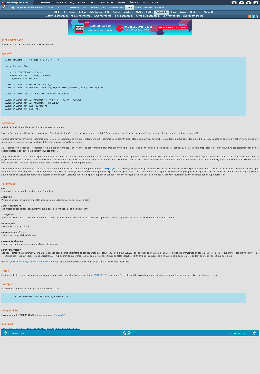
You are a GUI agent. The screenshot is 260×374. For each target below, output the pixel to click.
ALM (64, 8)
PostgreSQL (161, 12)
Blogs (81, 2)
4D (63, 12)
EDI (103, 8)
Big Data (82, 12)
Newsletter (105, 2)
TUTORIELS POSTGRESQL (148, 16)
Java (84, 8)
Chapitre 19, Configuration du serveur (35, 266)
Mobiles (148, 8)
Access (72, 12)
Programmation (116, 8)
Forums (45, 2)
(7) (9, 266)
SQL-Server (195, 12)
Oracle (173, 12)
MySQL (139, 12)
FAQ (71, 2)
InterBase (128, 12)
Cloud (50, 8)
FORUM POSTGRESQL (81, 16)
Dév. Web (94, 8)
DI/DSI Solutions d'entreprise (31, 8)
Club (155, 2)
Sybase (183, 12)
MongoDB (208, 12)
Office (138, 8)
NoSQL (149, 12)
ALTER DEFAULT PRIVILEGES (243, 338)
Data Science (96, 12)
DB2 (107, 12)
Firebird (116, 12)
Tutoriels (60, 2)
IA (58, 8)
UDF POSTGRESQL (171, 16)
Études (133, 2)
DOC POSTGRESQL (124, 16)
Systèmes (159, 8)
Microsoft (74, 8)
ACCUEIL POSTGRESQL (57, 16)
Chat (91, 2)
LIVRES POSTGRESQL (193, 16)
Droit (144, 2)
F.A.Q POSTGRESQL (103, 16)
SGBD (129, 8)
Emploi (121, 2)
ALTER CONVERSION (14, 338)
